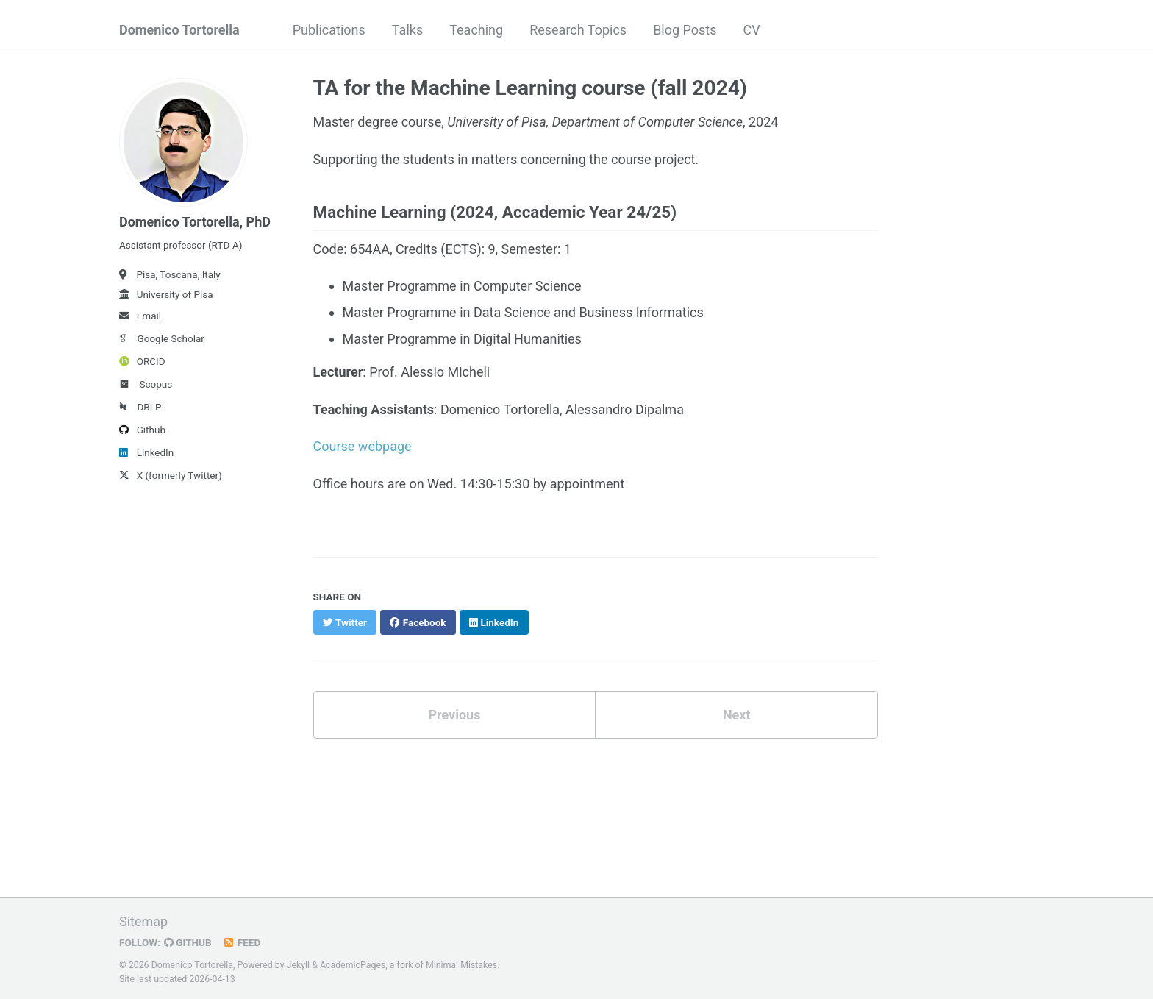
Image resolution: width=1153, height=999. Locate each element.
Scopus (145, 384)
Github (142, 429)
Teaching (476, 30)
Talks (407, 30)
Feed (242, 942)
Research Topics (578, 30)
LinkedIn (146, 452)
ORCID (142, 361)
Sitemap (143, 921)
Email (140, 315)
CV (751, 30)
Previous (454, 714)
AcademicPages (352, 965)
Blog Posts (684, 30)
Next (737, 714)
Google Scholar (161, 338)
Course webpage (362, 446)
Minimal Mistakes (461, 965)
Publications (329, 30)
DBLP (140, 407)
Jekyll (298, 965)
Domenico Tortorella (179, 30)
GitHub (188, 942)
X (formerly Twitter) (170, 475)
